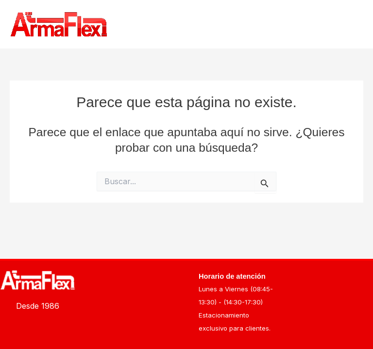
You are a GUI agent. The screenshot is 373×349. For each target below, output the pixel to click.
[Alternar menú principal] (352, 24)
